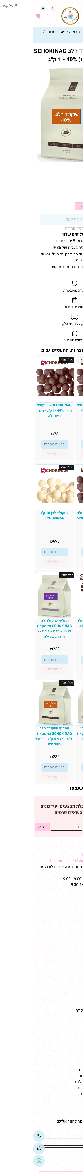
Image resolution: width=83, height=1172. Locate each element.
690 (23, 541)
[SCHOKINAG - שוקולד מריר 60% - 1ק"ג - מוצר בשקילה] (21, 395)
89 (63, 541)
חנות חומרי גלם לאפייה (61, 1010)
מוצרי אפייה (70, 992)
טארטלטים (71, 968)
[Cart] (5, 13)
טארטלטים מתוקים (64, 1040)
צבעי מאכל (71, 1004)
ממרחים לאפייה (67, 1064)
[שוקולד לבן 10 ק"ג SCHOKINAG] (21, 502)
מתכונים (73, 933)
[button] (61, 453)
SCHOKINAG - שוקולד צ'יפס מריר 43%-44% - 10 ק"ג (61, 626)
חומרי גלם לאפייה (65, 1058)
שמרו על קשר (66, 847)
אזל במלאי (74, 67)
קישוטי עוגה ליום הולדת (61, 1082)
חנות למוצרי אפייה (65, 1028)
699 (63, 434)
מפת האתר (69, 894)
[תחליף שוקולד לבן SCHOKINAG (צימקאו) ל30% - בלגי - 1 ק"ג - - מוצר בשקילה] (61, 724)
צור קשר (72, 921)
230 (23, 649)
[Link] (6, 1161)
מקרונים (73, 980)
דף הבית (73, 903)
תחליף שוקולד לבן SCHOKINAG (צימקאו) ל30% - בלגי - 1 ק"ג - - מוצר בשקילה (61, 736)
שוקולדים (72, 974)
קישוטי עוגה (70, 962)
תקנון (75, 915)
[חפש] (69, 13)
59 (73, 194)
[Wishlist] (14, 13)
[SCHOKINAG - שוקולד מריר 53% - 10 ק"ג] (61, 395)
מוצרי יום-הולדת (67, 986)
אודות (74, 909)
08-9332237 (58, 855)
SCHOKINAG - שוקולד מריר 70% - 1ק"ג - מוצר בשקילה (61, 518)
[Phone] (6, 1136)
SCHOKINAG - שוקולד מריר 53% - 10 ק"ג (61, 408)
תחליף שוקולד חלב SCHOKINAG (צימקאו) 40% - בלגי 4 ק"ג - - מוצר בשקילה (21, 736)
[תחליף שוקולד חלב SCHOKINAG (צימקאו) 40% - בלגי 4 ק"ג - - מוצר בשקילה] (21, 724)
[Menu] (78, 13)
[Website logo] (37, 16)
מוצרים (73, 948)
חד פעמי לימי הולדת (64, 1094)
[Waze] (59, 13)
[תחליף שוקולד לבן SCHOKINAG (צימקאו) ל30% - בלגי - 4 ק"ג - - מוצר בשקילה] (21, 617)
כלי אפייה (72, 998)
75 (23, 434)
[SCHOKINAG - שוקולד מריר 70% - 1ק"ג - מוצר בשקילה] (61, 502)
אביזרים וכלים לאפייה (62, 1070)
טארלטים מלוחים (66, 1046)
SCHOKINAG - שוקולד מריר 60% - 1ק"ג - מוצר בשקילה (21, 411)
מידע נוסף (72, 927)
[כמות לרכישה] (59, 206)
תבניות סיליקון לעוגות (63, 1076)
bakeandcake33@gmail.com (42, 861)
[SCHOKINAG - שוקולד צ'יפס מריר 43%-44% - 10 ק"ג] (61, 613)
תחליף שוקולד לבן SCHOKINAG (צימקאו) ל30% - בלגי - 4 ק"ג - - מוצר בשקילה (21, 628)
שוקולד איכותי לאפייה (62, 1088)
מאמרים (72, 1020)
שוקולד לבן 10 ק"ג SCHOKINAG (21, 515)
